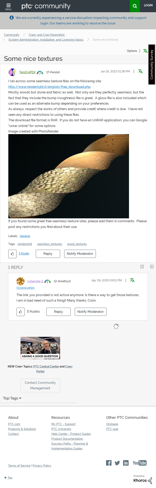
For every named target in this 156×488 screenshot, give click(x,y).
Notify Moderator (80, 254)
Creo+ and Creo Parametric (47, 34)
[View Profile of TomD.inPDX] (27, 72)
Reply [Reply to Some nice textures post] (47, 254)
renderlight (24, 244)
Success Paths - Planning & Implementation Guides (69, 446)
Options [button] (132, 51)
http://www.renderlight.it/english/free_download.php (49, 87)
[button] (134, 71)
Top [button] (10, 477)
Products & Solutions (22, 429)
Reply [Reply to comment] (58, 312)
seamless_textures (49, 244)
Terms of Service (19, 465)
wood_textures (77, 244)
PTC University (61, 429)
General (25, 236)
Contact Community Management (40, 385)
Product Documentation (67, 438)
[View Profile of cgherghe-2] (35, 281)
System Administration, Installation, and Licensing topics (46, 39)
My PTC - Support (63, 424)
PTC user (112, 429)
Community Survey (152, 64)
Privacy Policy (41, 465)
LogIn (148, 5)
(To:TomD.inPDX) (25, 288)
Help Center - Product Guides (71, 433)
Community (12, 34)
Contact (13, 433)
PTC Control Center (46, 366)
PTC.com (14, 424)
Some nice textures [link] (105, 39)
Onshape (112, 424)
